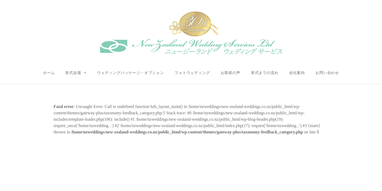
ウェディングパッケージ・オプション (130, 72)
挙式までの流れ (265, 72)
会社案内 (297, 72)
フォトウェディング (192, 72)
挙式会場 (73, 72)
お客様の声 (230, 72)
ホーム (49, 72)
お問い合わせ (327, 72)
